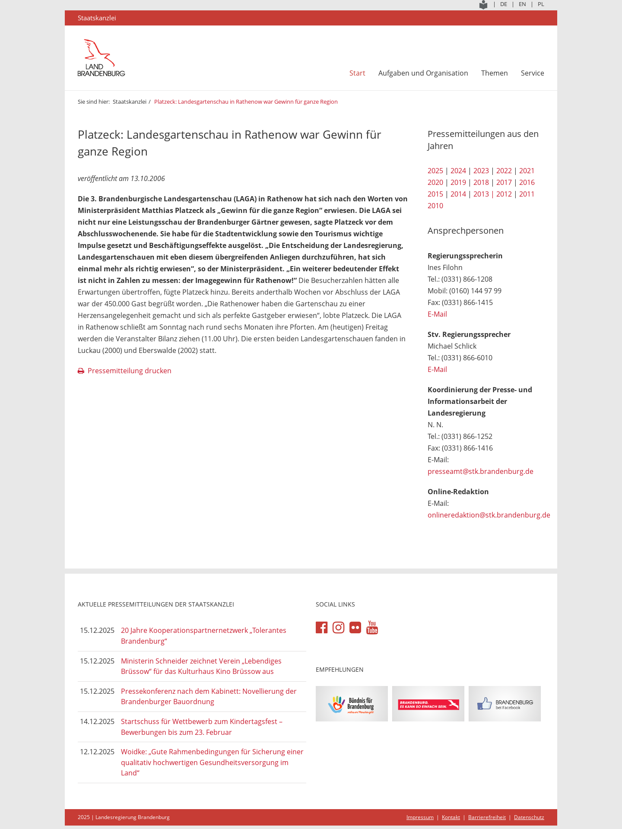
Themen (494, 73)
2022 (504, 170)
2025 (435, 170)
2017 (504, 182)
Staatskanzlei (129, 101)
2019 (458, 182)
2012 (504, 194)
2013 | (484, 194)
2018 (481, 182)
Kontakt (451, 817)
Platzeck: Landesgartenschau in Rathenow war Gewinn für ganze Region (246, 101)
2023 (481, 170)
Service (532, 73)
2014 (458, 194)
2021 (527, 170)
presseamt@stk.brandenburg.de (480, 471)
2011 (527, 194)
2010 (435, 205)
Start (357, 73)
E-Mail (437, 314)
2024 (458, 170)
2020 (435, 182)
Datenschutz (529, 817)
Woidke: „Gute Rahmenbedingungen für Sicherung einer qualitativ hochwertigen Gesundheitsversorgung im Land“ (212, 762)
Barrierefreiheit (487, 817)
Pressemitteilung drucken (129, 370)
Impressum (420, 817)
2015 (435, 194)
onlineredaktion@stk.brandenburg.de (489, 515)
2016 (527, 182)
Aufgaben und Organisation (423, 73)
